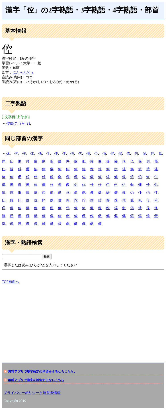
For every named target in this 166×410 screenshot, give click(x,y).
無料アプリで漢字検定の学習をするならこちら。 (42, 371)
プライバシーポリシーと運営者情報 (32, 393)
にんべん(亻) (22, 72)
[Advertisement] (83, 319)
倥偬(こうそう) (18, 123)
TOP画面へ (10, 282)
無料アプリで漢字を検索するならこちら (36, 380)
